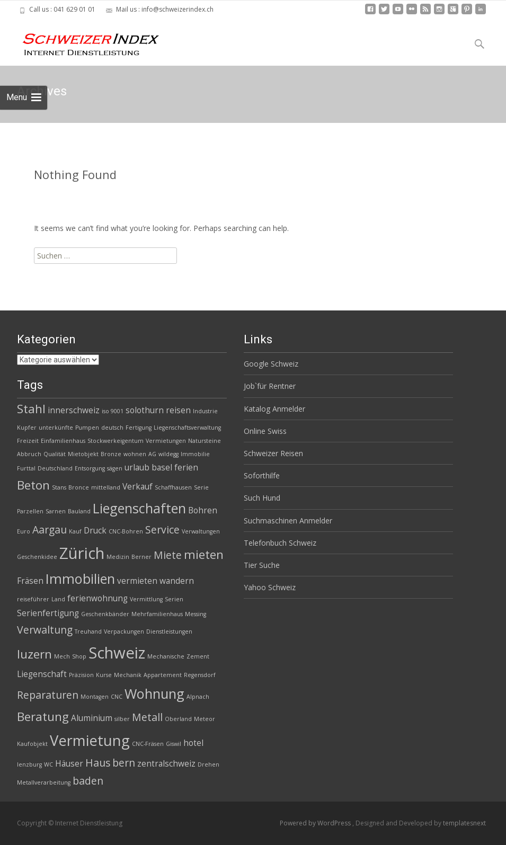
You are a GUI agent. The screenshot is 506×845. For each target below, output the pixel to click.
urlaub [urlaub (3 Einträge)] (137, 467)
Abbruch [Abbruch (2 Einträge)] (29, 454)
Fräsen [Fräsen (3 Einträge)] (30, 580)
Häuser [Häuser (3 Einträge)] (69, 763)
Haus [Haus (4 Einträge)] (97, 762)
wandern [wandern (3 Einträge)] (176, 580)
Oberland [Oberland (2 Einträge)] (178, 719)
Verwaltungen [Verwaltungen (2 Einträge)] (201, 531)
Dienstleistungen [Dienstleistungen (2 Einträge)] (169, 631)
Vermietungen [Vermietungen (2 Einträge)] (166, 440)
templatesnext (464, 823)
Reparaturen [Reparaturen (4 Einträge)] (47, 695)
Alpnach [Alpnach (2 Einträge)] (198, 696)
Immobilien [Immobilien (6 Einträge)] (80, 579)
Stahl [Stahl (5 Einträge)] (31, 409)
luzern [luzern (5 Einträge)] (34, 654)
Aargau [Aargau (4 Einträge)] (49, 529)
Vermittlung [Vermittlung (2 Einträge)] (146, 599)
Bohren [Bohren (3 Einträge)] (202, 510)
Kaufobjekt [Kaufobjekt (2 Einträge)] (32, 744)
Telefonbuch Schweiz (280, 543)
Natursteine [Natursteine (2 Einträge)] (204, 440)
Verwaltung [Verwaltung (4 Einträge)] (45, 629)
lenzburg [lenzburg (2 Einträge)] (29, 764)
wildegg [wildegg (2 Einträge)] (168, 454)
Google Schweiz (271, 364)
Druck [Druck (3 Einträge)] (95, 530)
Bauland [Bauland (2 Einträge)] (79, 511)
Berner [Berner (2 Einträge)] (141, 557)
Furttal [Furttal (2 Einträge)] (26, 468)
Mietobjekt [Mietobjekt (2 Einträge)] (83, 454)
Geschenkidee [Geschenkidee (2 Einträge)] (37, 557)
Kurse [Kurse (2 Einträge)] (104, 675)
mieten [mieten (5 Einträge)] (204, 554)
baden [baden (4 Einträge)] (88, 780)
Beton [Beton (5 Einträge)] (33, 485)
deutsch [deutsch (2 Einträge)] (112, 427)
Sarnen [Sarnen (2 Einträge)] (56, 511)
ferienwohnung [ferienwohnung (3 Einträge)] (97, 598)
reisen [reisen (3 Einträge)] (178, 410)
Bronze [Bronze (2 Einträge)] (111, 454)
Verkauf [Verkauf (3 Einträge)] (137, 486)
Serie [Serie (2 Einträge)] (201, 487)
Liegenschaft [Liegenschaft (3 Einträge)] (42, 674)
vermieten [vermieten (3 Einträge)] (137, 580)
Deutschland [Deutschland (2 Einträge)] (55, 468)
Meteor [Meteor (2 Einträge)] (204, 719)
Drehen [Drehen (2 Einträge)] (208, 764)
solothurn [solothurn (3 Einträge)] (145, 410)
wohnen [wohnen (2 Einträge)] (134, 454)
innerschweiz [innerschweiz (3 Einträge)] (74, 410)
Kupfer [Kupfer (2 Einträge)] (27, 427)
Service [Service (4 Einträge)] (162, 529)
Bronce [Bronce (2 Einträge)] (78, 487)
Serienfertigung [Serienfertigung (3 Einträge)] (48, 613)
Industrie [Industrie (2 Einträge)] (205, 411)
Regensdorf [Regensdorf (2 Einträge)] (200, 675)
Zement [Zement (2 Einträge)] (198, 656)
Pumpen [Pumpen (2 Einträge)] (87, 427)
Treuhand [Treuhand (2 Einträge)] (88, 631)
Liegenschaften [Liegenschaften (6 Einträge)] (139, 508)
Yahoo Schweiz (270, 587)
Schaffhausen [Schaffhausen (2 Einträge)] (173, 487)
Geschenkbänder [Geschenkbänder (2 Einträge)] (105, 614)
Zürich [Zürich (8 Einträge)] (81, 553)
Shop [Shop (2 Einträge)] (79, 656)
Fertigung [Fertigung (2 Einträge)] (139, 427)
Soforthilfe (262, 475)
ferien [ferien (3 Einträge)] (186, 467)
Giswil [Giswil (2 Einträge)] (173, 744)
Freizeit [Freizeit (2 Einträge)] (28, 440)
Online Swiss (265, 431)
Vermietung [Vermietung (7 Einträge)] (90, 740)
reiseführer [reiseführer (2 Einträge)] (33, 599)
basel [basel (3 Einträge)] (162, 467)
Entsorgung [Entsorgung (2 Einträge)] (90, 468)
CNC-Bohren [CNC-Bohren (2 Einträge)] (126, 531)
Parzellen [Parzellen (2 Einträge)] (30, 511)
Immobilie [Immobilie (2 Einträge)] (195, 454)
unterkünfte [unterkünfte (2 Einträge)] (56, 427)
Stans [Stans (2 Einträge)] (59, 487)
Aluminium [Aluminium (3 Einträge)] (91, 718)
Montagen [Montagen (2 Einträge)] (95, 696)
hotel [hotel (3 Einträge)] (193, 743)
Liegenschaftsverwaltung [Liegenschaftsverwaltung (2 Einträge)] (187, 427)
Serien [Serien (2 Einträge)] (174, 599)
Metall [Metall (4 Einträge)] (147, 717)
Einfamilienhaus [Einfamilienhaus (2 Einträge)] (63, 440)
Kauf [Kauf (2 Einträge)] (75, 531)
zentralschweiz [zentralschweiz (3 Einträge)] (166, 763)
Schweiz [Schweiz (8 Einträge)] (116, 652)
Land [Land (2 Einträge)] (58, 599)
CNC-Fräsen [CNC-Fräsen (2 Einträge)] (148, 744)
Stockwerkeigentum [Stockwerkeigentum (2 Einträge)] (115, 440)
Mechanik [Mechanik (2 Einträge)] (127, 675)
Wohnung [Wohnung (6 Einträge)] (154, 693)
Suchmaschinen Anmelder (288, 520)
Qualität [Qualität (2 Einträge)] (54, 454)
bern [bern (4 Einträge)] (123, 762)
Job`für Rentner (270, 386)
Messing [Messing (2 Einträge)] (195, 614)
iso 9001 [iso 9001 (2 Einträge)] (112, 411)
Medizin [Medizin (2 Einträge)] (117, 557)
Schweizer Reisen (273, 453)
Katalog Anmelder (274, 409)
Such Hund (262, 498)
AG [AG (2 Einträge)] (152, 454)
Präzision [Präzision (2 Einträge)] (81, 675)
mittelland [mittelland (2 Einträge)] (105, 487)
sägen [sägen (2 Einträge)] (114, 468)
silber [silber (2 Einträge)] (122, 719)
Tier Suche (262, 565)
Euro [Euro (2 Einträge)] (23, 531)
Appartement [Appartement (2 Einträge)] (163, 675)
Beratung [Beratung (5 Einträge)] (43, 716)
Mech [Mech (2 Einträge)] (62, 656)
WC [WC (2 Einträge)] (48, 764)
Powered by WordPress (316, 823)
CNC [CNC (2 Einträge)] (116, 696)
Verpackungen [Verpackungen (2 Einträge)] (124, 631)
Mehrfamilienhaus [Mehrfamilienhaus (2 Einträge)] (157, 614)
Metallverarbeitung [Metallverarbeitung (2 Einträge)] (43, 782)
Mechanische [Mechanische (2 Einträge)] (165, 656)
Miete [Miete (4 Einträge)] (168, 555)
